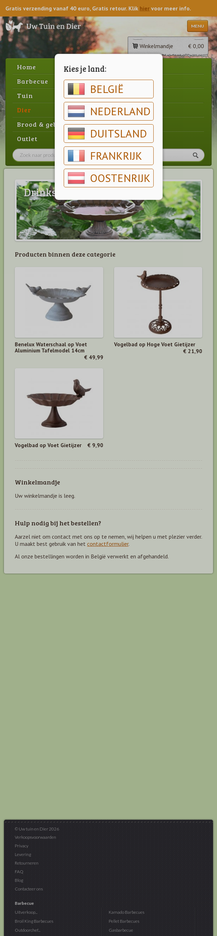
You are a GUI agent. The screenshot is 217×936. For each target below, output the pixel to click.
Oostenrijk (109, 178)
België (96, 89)
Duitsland (107, 133)
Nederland (109, 111)
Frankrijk (105, 155)
